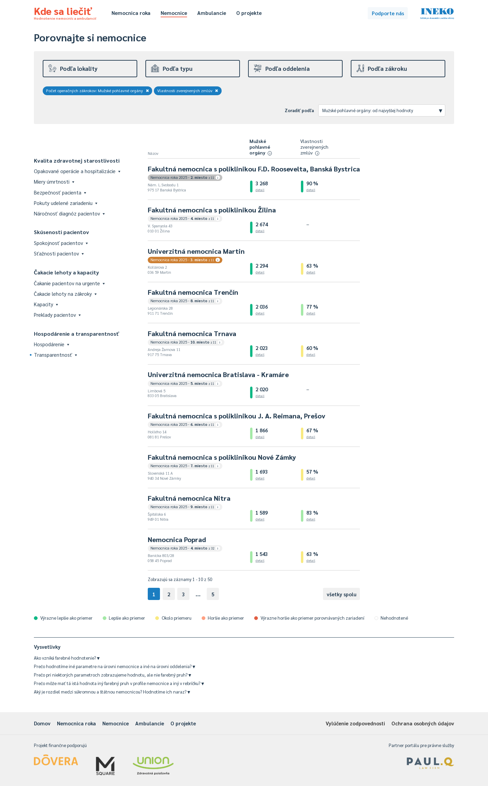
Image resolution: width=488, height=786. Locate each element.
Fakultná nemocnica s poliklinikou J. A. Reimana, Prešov (236, 415)
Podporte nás (388, 13)
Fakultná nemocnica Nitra (189, 498)
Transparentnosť (55, 354)
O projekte (249, 12)
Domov (42, 723)
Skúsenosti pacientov (61, 231)
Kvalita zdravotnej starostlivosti (77, 160)
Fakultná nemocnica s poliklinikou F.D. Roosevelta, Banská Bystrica (254, 168)
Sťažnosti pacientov (59, 253)
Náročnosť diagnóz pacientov (69, 213)
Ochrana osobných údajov (422, 723)
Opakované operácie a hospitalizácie (77, 171)
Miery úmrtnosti (54, 181)
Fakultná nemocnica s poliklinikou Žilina (212, 209)
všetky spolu (342, 594)
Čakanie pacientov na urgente (69, 283)
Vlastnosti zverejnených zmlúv (188, 90)
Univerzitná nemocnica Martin (196, 251)
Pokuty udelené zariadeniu (65, 203)
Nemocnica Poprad (177, 539)
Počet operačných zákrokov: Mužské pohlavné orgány (97, 90)
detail (260, 189)
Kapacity (46, 304)
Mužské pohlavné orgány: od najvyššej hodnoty (382, 110)
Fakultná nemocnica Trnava (192, 333)
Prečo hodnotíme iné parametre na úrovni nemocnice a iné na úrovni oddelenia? (114, 666)
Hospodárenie (51, 344)
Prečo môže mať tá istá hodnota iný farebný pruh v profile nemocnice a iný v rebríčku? (119, 683)
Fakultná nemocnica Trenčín (193, 292)
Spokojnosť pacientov (61, 243)
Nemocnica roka (130, 12)
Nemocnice (174, 12)
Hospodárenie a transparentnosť (76, 333)
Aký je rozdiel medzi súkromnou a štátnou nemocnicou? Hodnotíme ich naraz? (112, 692)
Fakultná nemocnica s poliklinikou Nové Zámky (222, 457)
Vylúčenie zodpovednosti (355, 723)
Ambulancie (211, 12)
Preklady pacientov (57, 314)
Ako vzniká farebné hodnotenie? (67, 658)
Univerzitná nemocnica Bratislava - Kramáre (218, 374)
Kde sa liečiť (65, 12)
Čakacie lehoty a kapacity (66, 272)
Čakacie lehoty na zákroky (65, 293)
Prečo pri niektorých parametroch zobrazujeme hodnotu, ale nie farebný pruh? (112, 675)
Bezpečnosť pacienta (60, 192)
